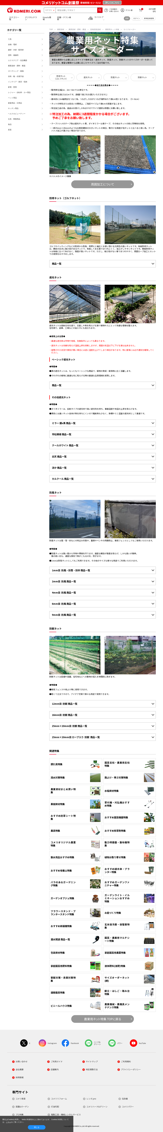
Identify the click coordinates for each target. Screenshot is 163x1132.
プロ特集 (20, 1114)
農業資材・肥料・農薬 (16, 66)
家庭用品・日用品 (15, 103)
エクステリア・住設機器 (17, 60)
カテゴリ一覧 (14, 18)
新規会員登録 (149, 18)
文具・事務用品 (14, 119)
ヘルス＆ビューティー (16, 114)
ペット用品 (12, 98)
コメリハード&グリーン (97, 1107)
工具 (10, 39)
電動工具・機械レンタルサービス (66, 1114)
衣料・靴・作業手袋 (16, 76)
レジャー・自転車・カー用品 (19, 92)
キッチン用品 (13, 108)
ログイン (136, 18)
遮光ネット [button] (88, 77)
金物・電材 (12, 44)
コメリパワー (128, 1107)
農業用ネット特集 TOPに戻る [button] (102, 1019)
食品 (10, 124)
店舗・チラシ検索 (64, 18)
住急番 (125, 1099)
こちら (8, 1122)
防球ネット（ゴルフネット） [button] (61, 77)
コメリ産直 (21, 1099)
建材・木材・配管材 (16, 50)
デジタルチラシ (31, 18)
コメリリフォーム (59, 1099)
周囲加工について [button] (102, 184)
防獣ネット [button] (142, 77)
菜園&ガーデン (22, 1107)
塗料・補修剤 (13, 55)
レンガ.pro (91, 1099)
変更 (127, 18)
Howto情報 (47, 18)
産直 (10, 130)
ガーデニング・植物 (16, 71)
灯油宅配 (55, 1107)
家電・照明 (12, 87)
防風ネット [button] (115, 77)
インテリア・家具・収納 (17, 82)
